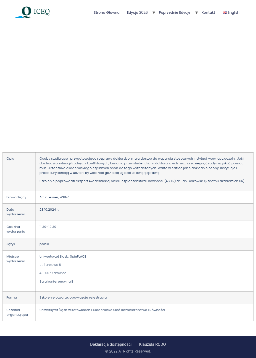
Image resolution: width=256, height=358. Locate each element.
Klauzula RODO (152, 344)
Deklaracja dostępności (111, 344)
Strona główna (107, 12)
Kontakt (208, 12)
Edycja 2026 (137, 12)
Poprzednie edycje (174, 12)
